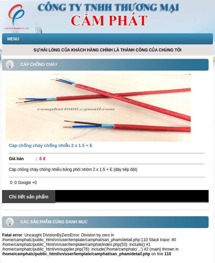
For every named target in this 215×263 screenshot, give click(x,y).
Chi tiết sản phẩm (28, 196)
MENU (13, 39)
